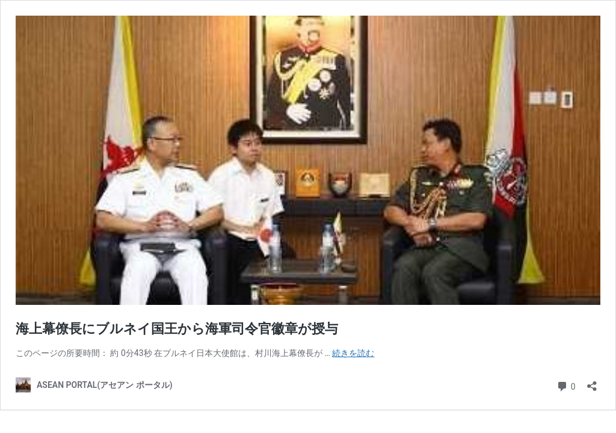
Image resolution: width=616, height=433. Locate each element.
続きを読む (353, 353)
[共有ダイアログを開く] (592, 382)
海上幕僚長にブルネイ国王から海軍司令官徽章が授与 (177, 328)
